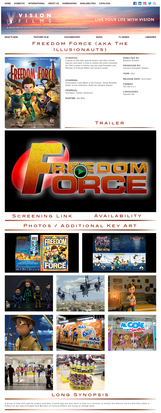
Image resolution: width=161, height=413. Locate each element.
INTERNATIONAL (36, 3)
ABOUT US (53, 3)
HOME (8, 3)
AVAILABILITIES (88, 3)
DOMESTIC (19, 3)
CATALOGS (104, 3)
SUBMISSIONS (69, 3)
